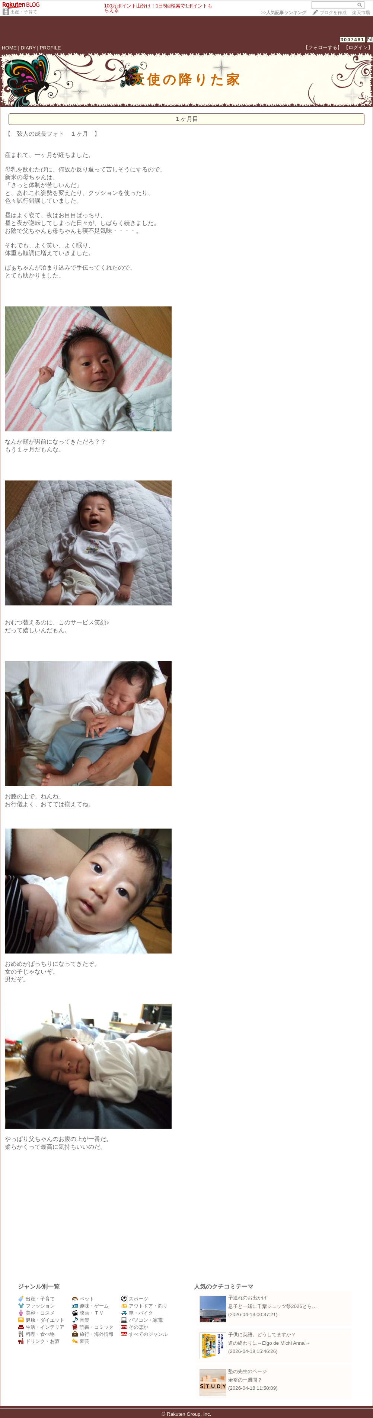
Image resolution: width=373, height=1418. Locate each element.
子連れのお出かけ (247, 1297)
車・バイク (137, 1313)
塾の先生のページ (247, 1371)
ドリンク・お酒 (39, 1341)
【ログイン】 (358, 47)
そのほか (134, 1327)
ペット (83, 1299)
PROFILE (50, 48)
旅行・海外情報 (93, 1334)
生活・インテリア (41, 1327)
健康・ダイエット (41, 1320)
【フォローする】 (322, 47)
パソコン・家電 (142, 1320)
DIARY (28, 48)
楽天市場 (361, 12)
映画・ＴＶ (88, 1313)
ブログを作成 (333, 12)
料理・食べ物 (36, 1334)
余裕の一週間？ (245, 1380)
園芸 (80, 1341)
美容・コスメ (36, 1313)
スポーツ (134, 1299)
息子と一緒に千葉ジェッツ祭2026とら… (272, 1306)
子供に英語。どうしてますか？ (262, 1334)
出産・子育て (23, 12)
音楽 (80, 1320)
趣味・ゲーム (90, 1306)
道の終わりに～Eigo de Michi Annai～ (269, 1343)
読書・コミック (93, 1327)
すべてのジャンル (144, 1334)
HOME (9, 48)
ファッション (36, 1306)
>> (283, 12)
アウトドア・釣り (144, 1306)
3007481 (353, 39)
